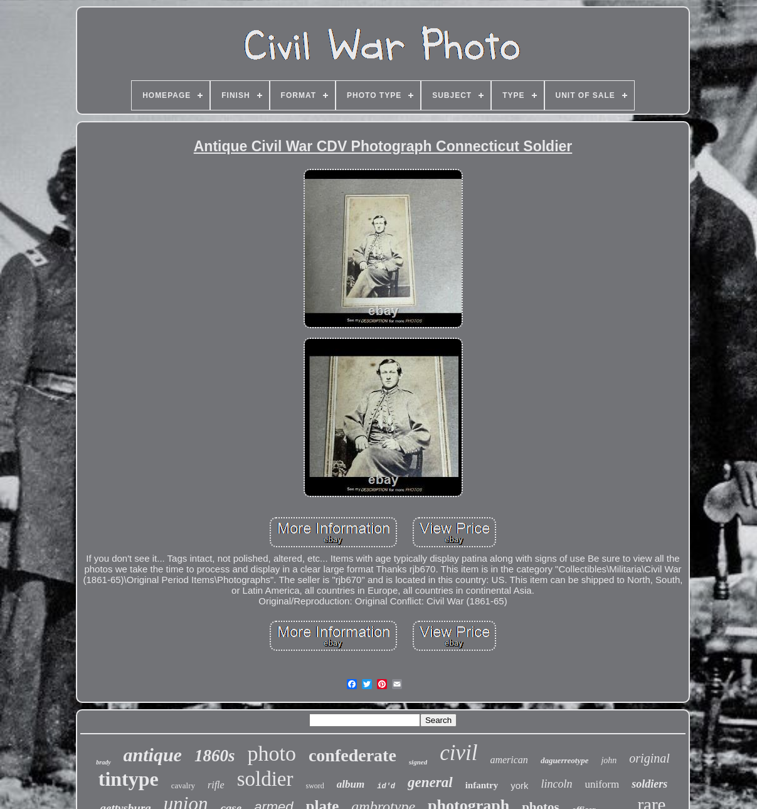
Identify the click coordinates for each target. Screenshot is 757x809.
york (519, 785)
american (508, 759)
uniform (602, 784)
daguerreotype (565, 760)
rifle (216, 785)
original (649, 758)
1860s (214, 755)
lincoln (556, 784)
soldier (265, 779)
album (350, 784)
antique (153, 754)
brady (103, 762)
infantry (482, 785)
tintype (128, 779)
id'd (386, 786)
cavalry (183, 785)
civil (458, 753)
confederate (352, 755)
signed (418, 762)
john (609, 760)
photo (271, 753)
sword (315, 785)
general (430, 782)
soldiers (649, 784)
